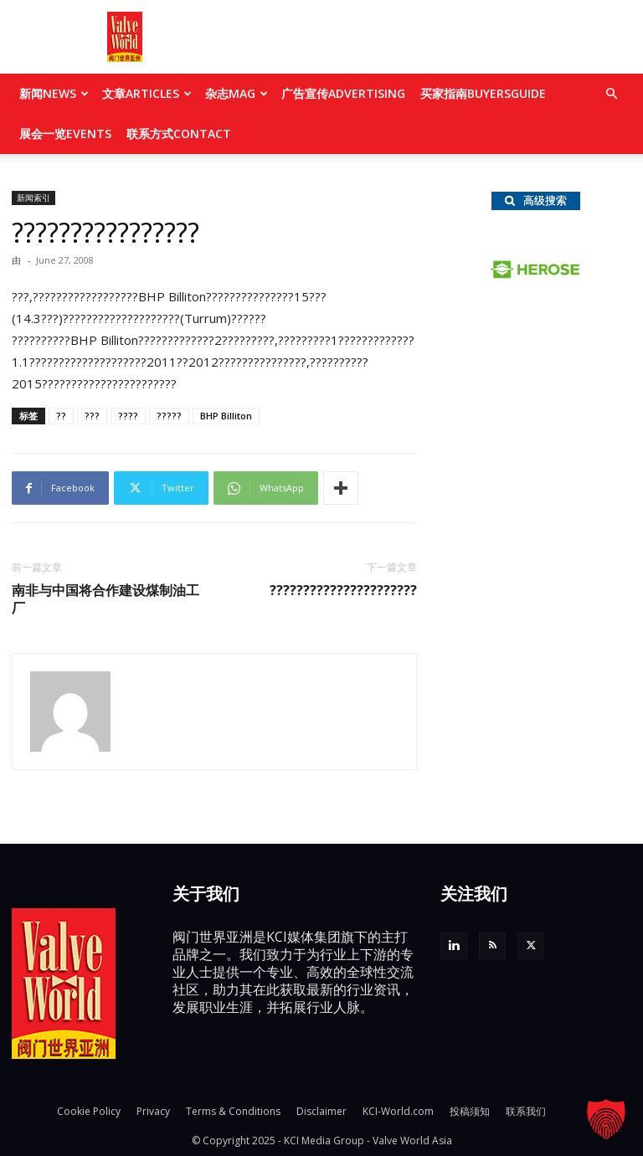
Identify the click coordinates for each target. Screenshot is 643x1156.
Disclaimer (321, 1111)
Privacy (153, 1111)
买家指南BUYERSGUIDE (483, 93)
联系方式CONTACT (178, 133)
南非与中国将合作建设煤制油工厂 (105, 599)
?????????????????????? (343, 590)
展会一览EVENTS (65, 133)
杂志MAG (236, 93)
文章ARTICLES (147, 93)
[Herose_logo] (536, 274)
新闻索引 (33, 197)
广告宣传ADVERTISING (343, 93)
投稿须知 (470, 1111)
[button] (611, 94)
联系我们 (526, 1111)
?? (61, 415)
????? (169, 415)
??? (92, 415)
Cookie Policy (89, 1111)
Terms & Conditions (233, 1111)
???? (128, 415)
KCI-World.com (398, 1111)
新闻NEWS (54, 93)
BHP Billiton (226, 415)
